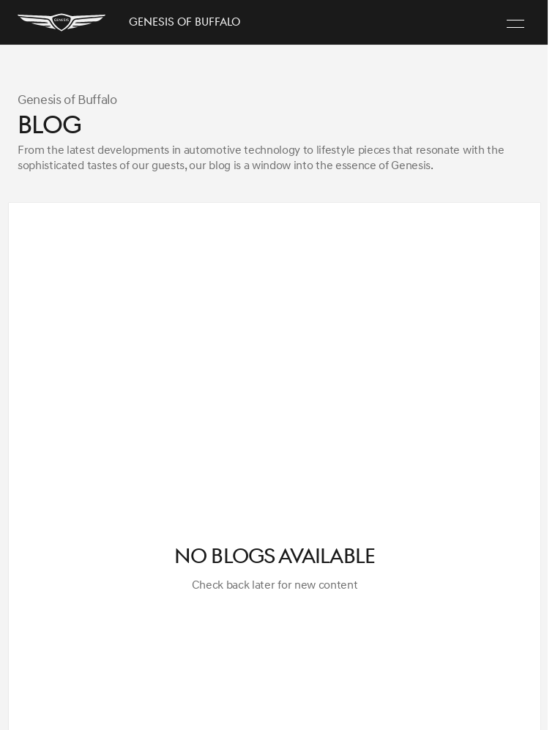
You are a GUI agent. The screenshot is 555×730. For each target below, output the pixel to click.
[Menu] (515, 23)
